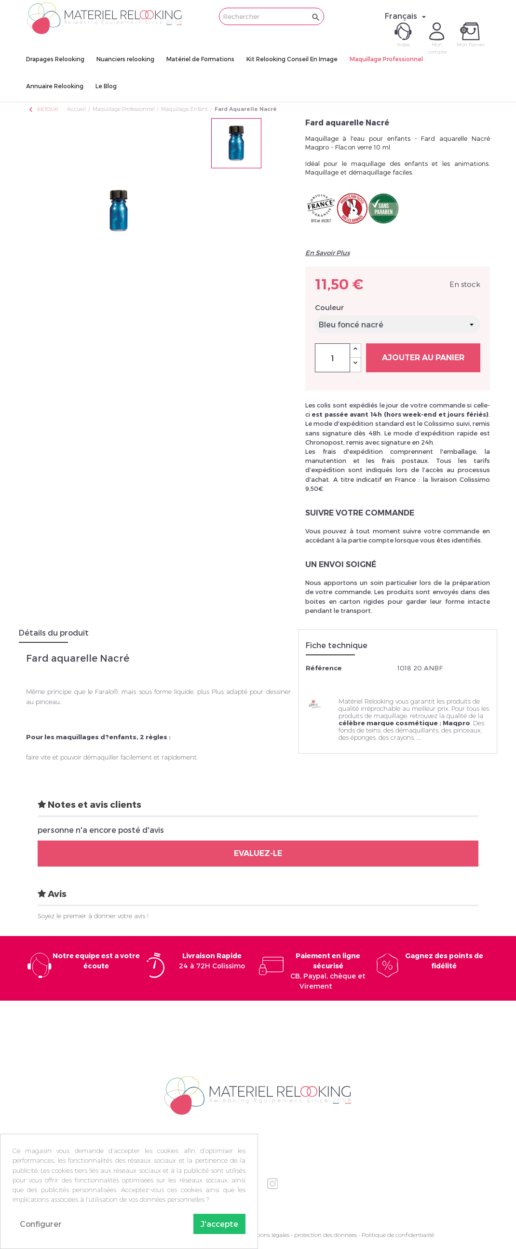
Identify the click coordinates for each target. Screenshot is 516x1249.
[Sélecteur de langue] (407, 16)
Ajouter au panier (423, 357)
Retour (43, 109)
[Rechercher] (271, 16)
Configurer (41, 1223)
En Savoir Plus (327, 253)
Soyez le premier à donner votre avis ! (93, 916)
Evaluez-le (258, 853)
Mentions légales (267, 1234)
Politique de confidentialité (398, 1234)
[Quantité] (332, 357)
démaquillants (416, 730)
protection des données (325, 1234)
